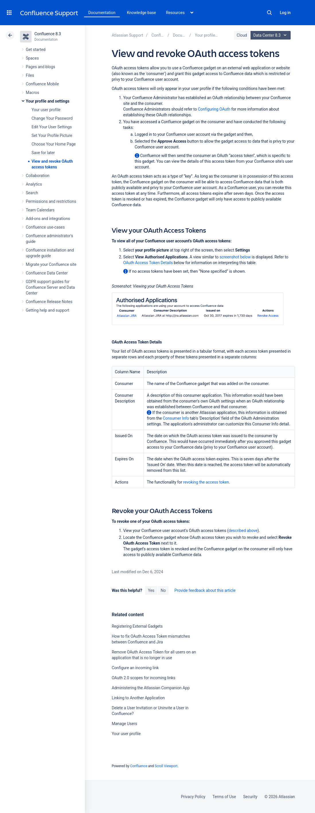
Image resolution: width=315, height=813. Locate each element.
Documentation (102, 12)
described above (242, 530)
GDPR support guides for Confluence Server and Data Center (50, 287)
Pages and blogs (40, 66)
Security (250, 796)
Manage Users (124, 723)
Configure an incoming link (135, 667)
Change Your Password (52, 118)
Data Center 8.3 (271, 35)
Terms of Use (224, 796)
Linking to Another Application (138, 698)
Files (30, 75)
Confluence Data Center (47, 273)
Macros (32, 92)
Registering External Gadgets (137, 626)
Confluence (138, 766)
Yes (151, 590)
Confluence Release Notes (49, 301)
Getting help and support (47, 310)
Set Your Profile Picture (52, 135)
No (163, 590)
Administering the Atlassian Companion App (151, 688)
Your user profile (46, 109)
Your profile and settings (47, 101)
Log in (285, 12)
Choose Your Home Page (54, 144)
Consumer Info (176, 418)
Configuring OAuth (214, 109)
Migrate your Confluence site (51, 264)
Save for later (43, 152)
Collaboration (37, 175)
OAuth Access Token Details (148, 262)
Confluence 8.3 (47, 34)
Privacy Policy (193, 796)
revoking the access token (206, 482)
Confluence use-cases (45, 227)
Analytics (34, 184)
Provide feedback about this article (204, 590)
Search (269, 12)
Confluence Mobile (42, 84)
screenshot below (235, 257)
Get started (36, 49)
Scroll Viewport (165, 766)
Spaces (32, 58)
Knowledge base (141, 12)
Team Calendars (40, 210)
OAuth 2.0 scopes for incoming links (143, 677)
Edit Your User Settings (52, 127)
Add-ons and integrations (48, 218)
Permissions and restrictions (51, 201)
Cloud (242, 35)
